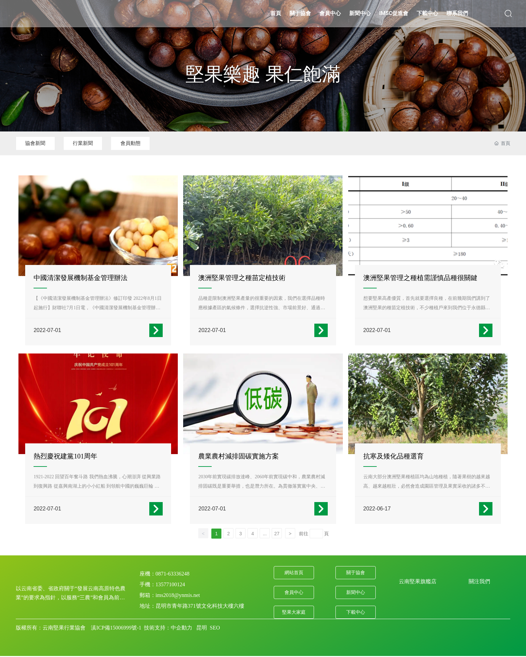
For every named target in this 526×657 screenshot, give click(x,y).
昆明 (201, 620)
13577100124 (170, 578)
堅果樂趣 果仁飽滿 (263, 74)
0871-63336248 (173, 567)
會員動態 (146, 143)
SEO (215, 620)
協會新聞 (38, 143)
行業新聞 (92, 143)
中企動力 (181, 620)
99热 (5, 653)
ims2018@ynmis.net (178, 588)
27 (276, 527)
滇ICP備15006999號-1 (116, 620)
